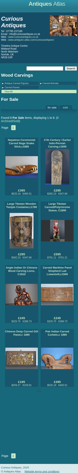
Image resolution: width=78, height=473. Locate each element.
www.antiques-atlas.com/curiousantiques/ (31, 39)
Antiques (46, 4)
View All (8, 91)
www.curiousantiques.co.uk (23, 37)
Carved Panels (12, 87)
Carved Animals (51, 83)
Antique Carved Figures (17, 83)
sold (65, 107)
